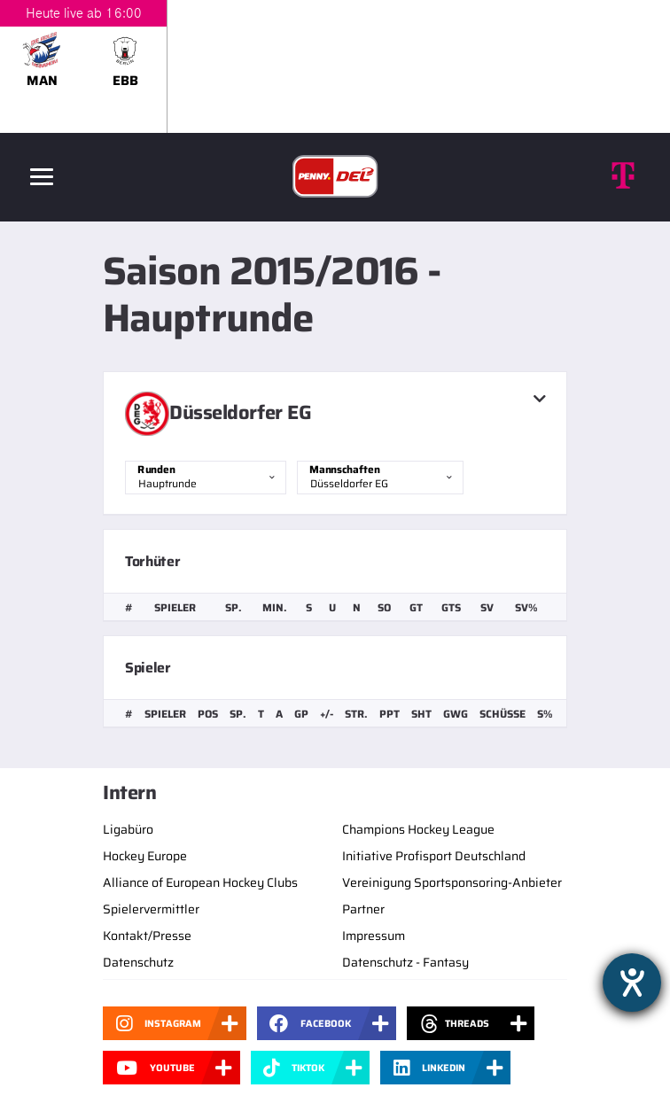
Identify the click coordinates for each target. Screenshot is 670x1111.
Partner (363, 909)
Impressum (373, 935)
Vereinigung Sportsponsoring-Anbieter (452, 882)
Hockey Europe (145, 856)
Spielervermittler (151, 909)
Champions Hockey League (418, 829)
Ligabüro (128, 829)
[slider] (335, 66)
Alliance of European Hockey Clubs (200, 882)
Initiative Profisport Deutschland (434, 856)
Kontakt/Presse (147, 935)
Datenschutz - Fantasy (405, 962)
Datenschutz (138, 962)
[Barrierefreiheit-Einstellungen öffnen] (632, 982)
